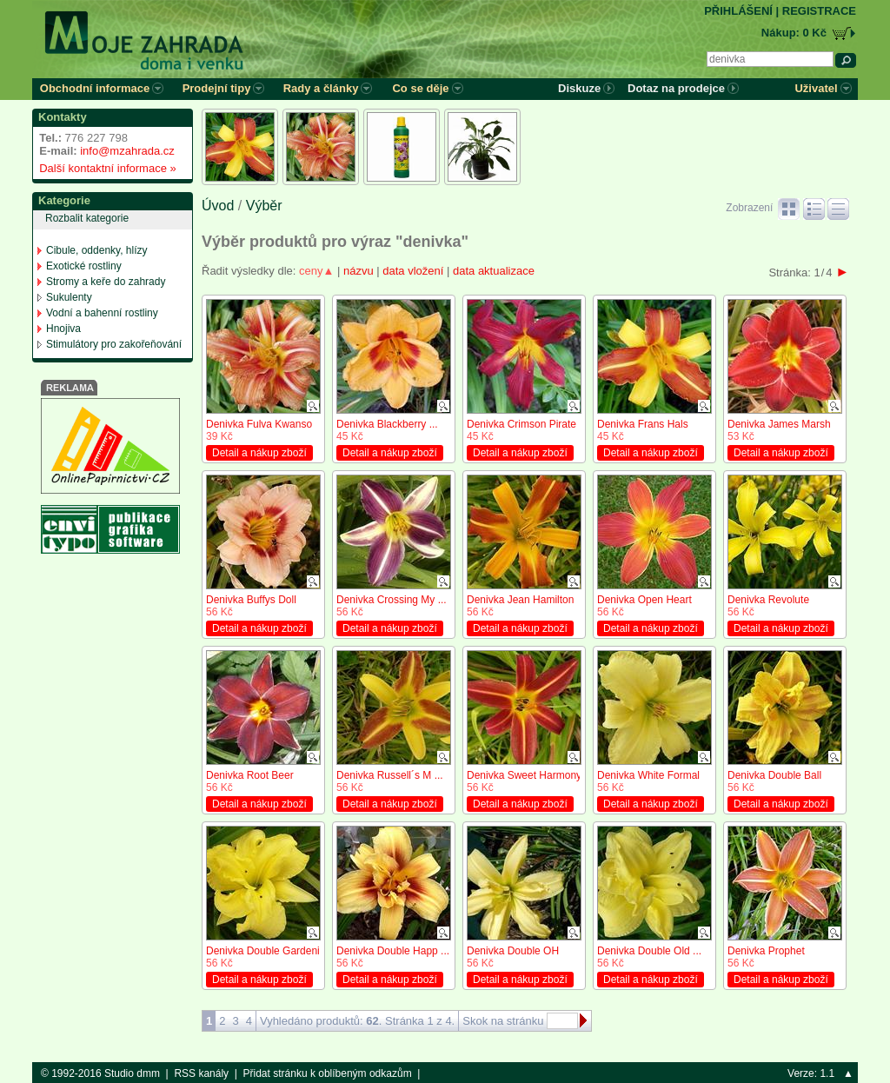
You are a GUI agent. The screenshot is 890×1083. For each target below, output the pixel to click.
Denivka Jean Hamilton (520, 600)
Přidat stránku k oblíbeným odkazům (327, 1073)
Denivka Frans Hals (642, 424)
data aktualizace (494, 270)
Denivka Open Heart (644, 600)
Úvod (218, 205)
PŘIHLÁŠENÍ (738, 10)
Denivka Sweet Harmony (524, 775)
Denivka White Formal (648, 775)
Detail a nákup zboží (259, 453)
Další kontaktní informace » (104, 168)
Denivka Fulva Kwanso (259, 424)
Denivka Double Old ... (649, 951)
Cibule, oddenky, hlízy (97, 250)
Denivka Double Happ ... (392, 951)
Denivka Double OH (513, 951)
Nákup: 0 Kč (794, 32)
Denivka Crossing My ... (391, 600)
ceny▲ (316, 270)
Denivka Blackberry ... (387, 424)
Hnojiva (63, 328)
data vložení (412, 270)
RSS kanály (201, 1073)
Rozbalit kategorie (87, 218)
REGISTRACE (819, 10)
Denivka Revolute (768, 600)
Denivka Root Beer (250, 775)
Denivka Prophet (766, 951)
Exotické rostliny (84, 266)
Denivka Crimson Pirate (521, 424)
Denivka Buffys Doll (251, 600)
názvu (358, 270)
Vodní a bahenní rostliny (102, 313)
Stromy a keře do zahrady (105, 282)
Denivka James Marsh (779, 424)
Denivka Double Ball (774, 775)
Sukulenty (69, 297)
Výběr (264, 205)
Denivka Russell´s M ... (389, 775)
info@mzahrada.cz (127, 150)
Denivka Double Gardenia (265, 951)
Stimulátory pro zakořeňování (114, 344)
